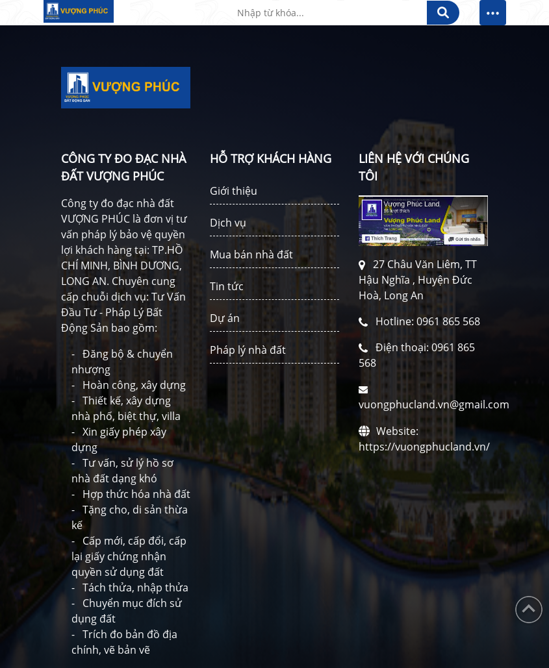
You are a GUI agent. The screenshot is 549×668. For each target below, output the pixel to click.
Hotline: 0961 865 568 (428, 321)
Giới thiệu (233, 191)
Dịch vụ (228, 223)
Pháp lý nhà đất (248, 350)
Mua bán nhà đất (251, 254)
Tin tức (227, 286)
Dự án (225, 318)
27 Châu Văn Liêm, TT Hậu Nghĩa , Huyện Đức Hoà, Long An (418, 280)
